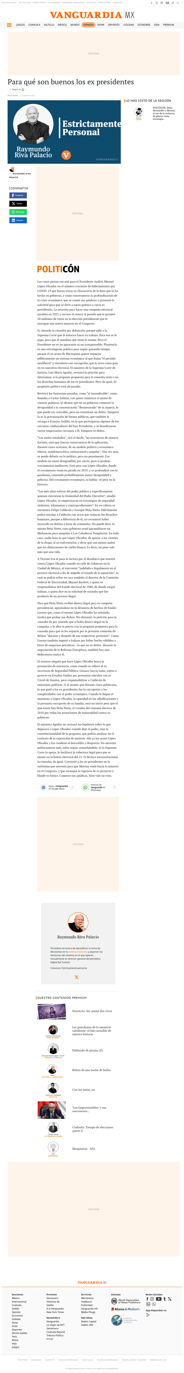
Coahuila (34, 24)
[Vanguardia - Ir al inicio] (92, 14)
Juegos (20, 24)
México (62, 24)
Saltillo (49, 24)
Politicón (13, 96)
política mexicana (77, 951)
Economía (144, 24)
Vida (156, 24)
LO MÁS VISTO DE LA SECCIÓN (148, 100)
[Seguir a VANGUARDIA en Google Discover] (17, 89)
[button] (9, 25)
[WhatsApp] (99, 787)
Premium (168, 24)
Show (100, 24)
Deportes (114, 24)
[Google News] (57, 787)
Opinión (88, 24)
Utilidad (128, 24)
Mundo (75, 24)
